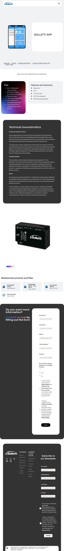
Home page (7, 63)
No (42, 376)
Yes (42, 373)
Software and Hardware (24, 63)
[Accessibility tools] (7, 548)
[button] (9, 266)
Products (14, 63)
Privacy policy (13, 549)
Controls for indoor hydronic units (41, 63)
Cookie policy (19, 549)
